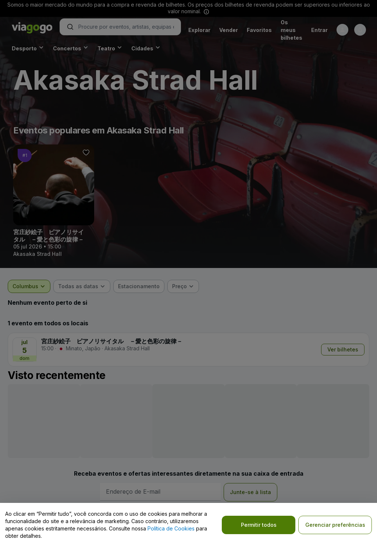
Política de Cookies (171, 528)
